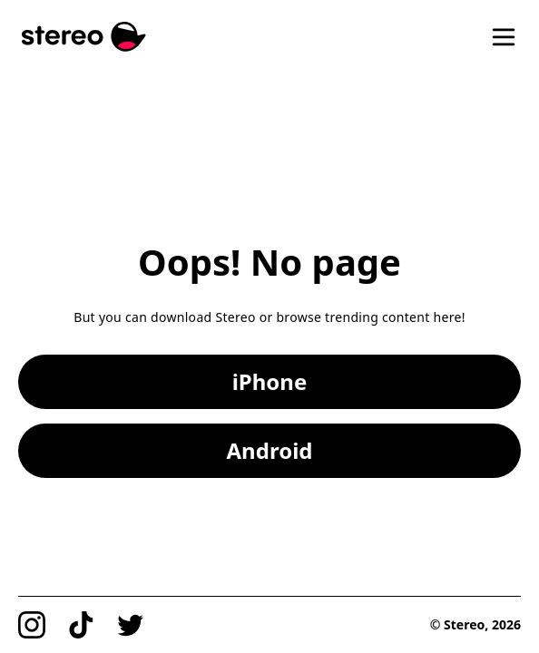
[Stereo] (84, 37)
